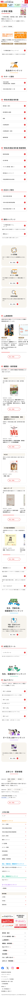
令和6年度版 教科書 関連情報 (14, 832)
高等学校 (14, 904)
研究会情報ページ (5, 797)
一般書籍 (14, 888)
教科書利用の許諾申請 (6, 972)
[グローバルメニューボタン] (26, 1)
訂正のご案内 (14, 836)
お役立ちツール (14, 871)
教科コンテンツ (14, 839)
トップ (14, 816)
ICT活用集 (14, 843)
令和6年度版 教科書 (14, 828)
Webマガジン (14, 880)
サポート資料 (14, 824)
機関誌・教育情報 (14, 859)
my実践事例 (14, 855)
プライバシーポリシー (6, 974)
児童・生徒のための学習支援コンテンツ (14, 867)
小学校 (14, 897)
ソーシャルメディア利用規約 (7, 979)
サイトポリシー (4, 976)
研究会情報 (14, 851)
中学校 (14, 901)
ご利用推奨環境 (4, 983)
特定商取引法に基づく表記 (7, 981)
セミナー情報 (14, 847)
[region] (14, 785)
